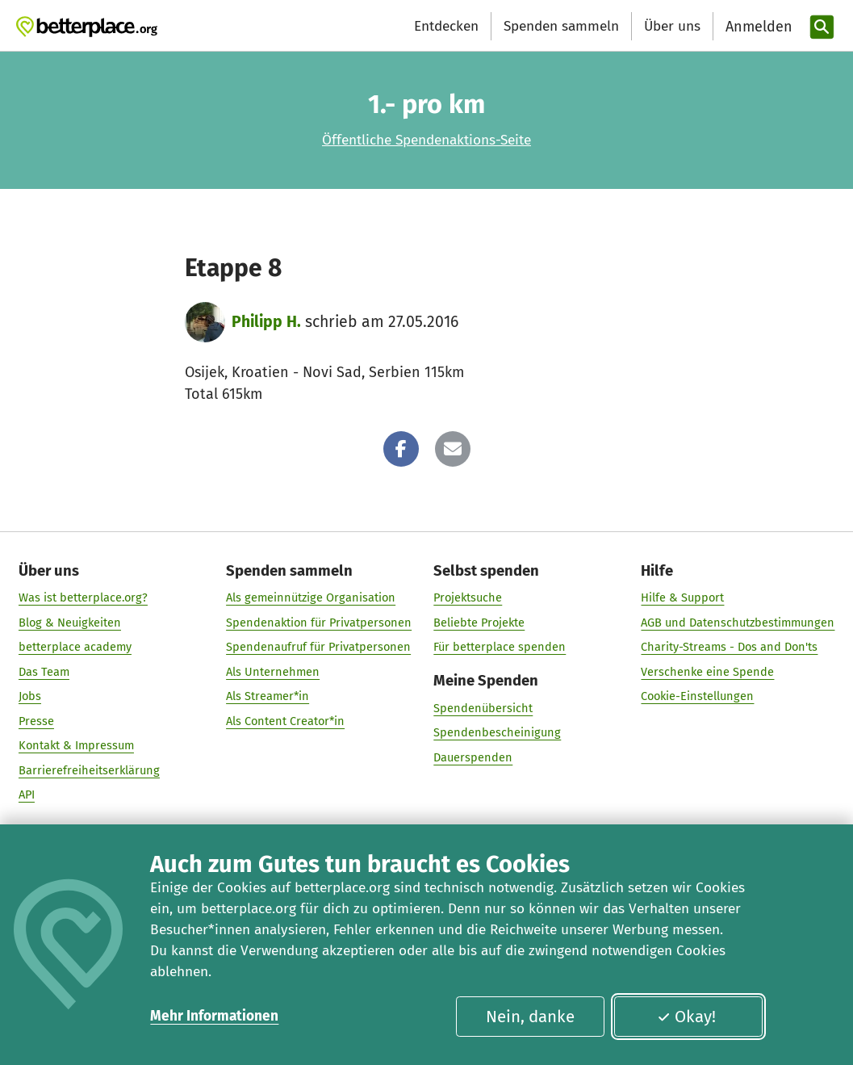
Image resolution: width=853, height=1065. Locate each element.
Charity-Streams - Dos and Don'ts (729, 646)
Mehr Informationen (214, 1016)
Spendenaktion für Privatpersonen (319, 621)
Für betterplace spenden (499, 646)
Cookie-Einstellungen (697, 696)
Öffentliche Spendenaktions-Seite (426, 140)
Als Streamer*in (267, 696)
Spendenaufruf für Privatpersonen (318, 646)
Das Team (44, 671)
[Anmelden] (757, 27)
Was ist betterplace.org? (83, 597)
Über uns (672, 26)
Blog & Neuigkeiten (70, 621)
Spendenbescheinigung (497, 732)
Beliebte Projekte (479, 621)
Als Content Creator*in (285, 720)
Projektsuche (467, 597)
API (27, 794)
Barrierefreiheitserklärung (89, 769)
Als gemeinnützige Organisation (310, 597)
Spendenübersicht (483, 707)
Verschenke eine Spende (707, 671)
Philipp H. (266, 321)
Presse (36, 720)
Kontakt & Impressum (76, 745)
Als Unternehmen (273, 671)
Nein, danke (530, 1016)
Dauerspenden (472, 756)
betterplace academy (75, 646)
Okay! (686, 1016)
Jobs (30, 696)
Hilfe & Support (682, 597)
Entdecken (446, 26)
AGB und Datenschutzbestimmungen (737, 621)
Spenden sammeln (561, 26)
